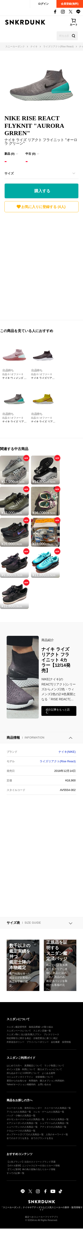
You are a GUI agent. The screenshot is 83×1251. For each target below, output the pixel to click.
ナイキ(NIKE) (67, 751)
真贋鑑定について (33, 1065)
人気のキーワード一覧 (57, 1134)
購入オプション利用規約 (52, 1080)
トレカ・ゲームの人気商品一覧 (48, 1112)
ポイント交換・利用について (21, 1069)
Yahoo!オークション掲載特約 (21, 1084)
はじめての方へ (14, 1065)
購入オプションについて (50, 1069)
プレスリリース (51, 1034)
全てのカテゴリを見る (18, 1138)
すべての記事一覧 (15, 1173)
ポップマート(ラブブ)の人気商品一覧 (25, 1134)
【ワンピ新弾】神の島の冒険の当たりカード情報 (31, 1169)
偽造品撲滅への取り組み (41, 1027)
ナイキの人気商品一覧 (57, 1119)
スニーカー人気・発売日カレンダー (24, 1108)
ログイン (43, 3)
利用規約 (33, 1080)
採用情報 (66, 1042)
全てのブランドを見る (42, 1138)
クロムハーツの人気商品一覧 (21, 1130)
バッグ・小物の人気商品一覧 (21, 1115)
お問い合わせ (44, 1084)
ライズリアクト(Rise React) (58, 761)
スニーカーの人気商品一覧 (57, 1108)
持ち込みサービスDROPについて (23, 1073)
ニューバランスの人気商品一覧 (22, 1127)
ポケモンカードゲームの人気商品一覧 (25, 1119)
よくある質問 (48, 1073)
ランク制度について (54, 1065)
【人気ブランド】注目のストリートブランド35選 (31, 1162)
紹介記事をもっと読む (58, 711)
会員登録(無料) (70, 3)
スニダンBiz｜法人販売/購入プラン (24, 1034)
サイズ (9, 173)
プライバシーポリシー (38, 1042)
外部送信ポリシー (15, 1042)
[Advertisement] (41, 265)
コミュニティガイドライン (20, 1077)
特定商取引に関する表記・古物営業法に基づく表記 (32, 1038)
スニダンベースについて (19, 1030)
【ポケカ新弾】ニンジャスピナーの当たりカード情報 (33, 1165)
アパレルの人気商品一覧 (19, 1112)
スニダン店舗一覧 (42, 1030)
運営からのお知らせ (17, 1080)
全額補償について (44, 1077)
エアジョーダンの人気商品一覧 (22, 1123)
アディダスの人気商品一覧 (53, 1127)
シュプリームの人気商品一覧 (54, 1123)
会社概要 (55, 1042)
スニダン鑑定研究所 (17, 1027)
